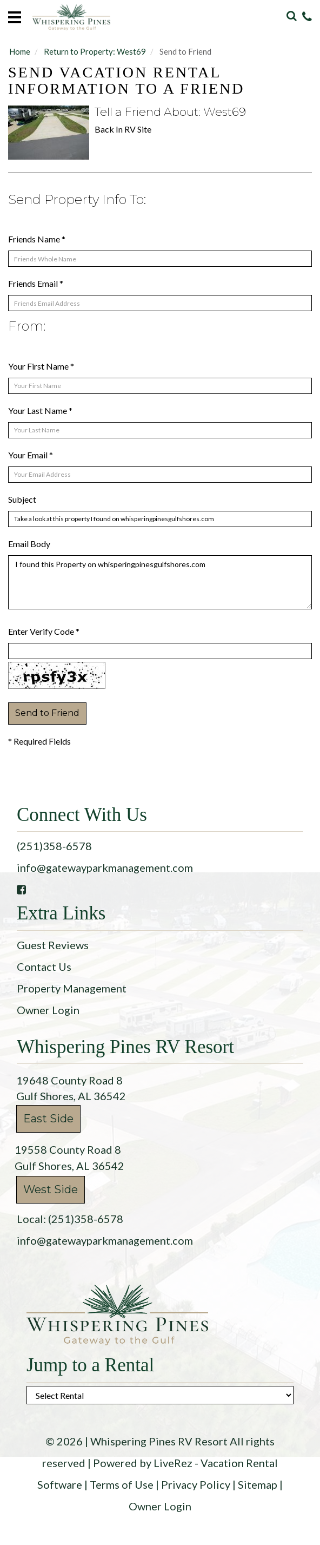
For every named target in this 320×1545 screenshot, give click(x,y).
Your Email (30, 455)
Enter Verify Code (43, 631)
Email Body (29, 543)
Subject (22, 499)
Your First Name (41, 366)
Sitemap (257, 1484)
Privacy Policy (195, 1484)
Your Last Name (40, 410)
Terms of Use (122, 1484)
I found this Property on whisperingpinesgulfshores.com (160, 582)
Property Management (71, 988)
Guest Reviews (53, 944)
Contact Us (44, 966)
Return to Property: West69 (95, 51)
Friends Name (36, 239)
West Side (50, 1189)
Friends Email (35, 283)
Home (19, 51)
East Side (48, 1118)
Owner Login (48, 1009)
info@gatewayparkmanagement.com (105, 867)
